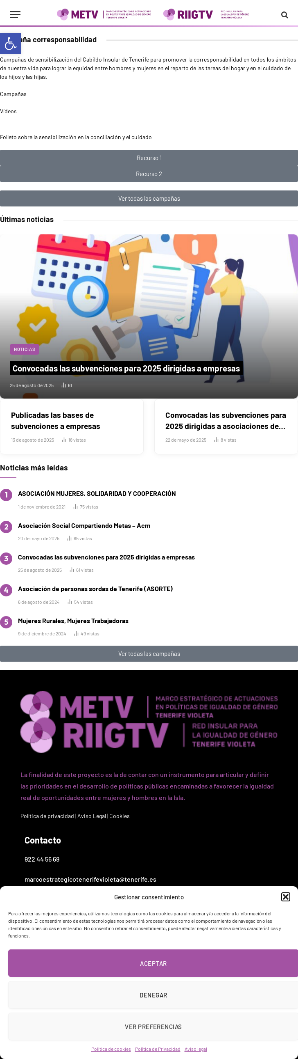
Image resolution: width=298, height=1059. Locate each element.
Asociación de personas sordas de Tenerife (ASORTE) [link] (95, 588)
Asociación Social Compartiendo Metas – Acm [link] (84, 525)
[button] (286, 897)
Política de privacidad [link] (47, 815)
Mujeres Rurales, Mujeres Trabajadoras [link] (73, 620)
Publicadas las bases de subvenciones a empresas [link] (55, 420)
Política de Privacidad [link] (158, 1049)
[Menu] (15, 14)
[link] (10, 43)
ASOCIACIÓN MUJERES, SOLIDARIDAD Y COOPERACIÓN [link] (97, 493)
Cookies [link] (119, 815)
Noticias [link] (24, 349)
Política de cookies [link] (111, 1049)
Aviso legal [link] (196, 1049)
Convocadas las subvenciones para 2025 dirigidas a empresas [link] (126, 368)
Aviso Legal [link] (91, 815)
